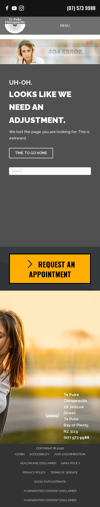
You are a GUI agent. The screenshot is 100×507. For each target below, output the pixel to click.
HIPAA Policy (70, 463)
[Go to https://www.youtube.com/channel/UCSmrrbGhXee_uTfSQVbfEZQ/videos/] (14, 9)
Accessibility (39, 454)
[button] (31, 153)
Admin (20, 454)
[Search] (50, 171)
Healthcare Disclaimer (38, 463)
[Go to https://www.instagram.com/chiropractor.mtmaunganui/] (21, 9)
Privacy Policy (34, 472)
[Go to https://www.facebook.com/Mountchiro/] (7, 9)
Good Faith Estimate (50, 481)
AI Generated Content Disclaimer (50, 491)
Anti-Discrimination (69, 454)
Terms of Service (64, 472)
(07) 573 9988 (81, 7)
